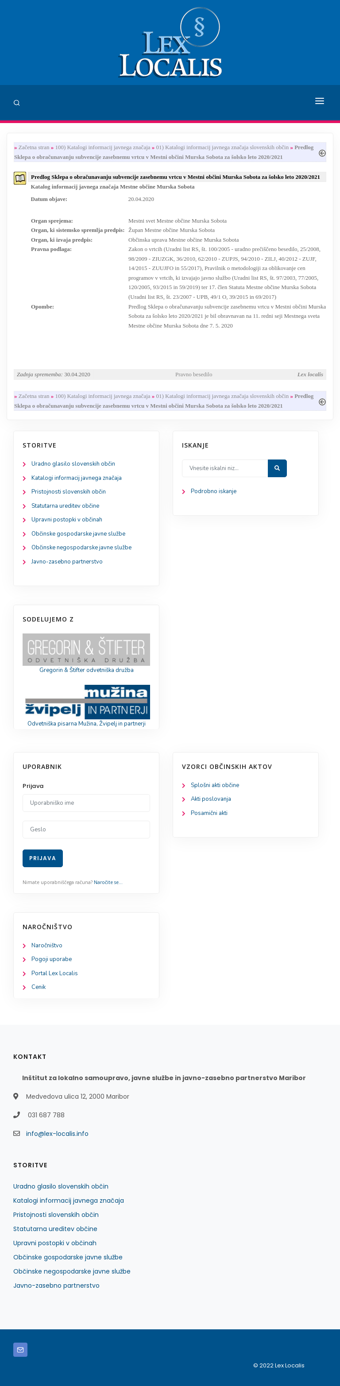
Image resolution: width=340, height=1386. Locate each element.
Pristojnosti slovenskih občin (68, 492)
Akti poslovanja (211, 799)
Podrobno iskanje (213, 491)
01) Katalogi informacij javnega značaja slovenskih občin (222, 147)
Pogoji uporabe (51, 959)
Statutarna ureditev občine (65, 506)
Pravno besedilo (193, 374)
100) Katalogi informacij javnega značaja (102, 147)
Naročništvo (46, 946)
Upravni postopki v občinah (66, 520)
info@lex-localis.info (57, 1133)
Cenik (38, 987)
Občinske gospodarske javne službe (78, 534)
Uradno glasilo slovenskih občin (73, 464)
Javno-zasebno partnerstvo (67, 562)
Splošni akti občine (215, 785)
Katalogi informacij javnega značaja (76, 478)
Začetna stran (34, 147)
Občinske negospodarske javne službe (81, 548)
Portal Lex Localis (54, 973)
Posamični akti (209, 813)
